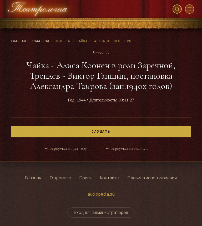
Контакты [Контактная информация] (109, 178)
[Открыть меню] (189, 9)
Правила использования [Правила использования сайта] (152, 178)
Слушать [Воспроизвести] (101, 132)
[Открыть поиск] (177, 9)
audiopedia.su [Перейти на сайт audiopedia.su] (101, 194)
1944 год (40, 41)
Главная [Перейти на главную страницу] (33, 178)
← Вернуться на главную (126, 148)
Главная (18, 41)
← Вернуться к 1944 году (65, 148)
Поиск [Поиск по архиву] (85, 178)
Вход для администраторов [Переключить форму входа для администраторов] (101, 212)
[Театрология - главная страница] (37, 9)
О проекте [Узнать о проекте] (60, 178)
